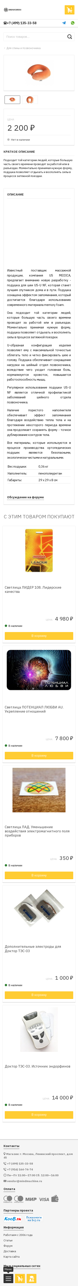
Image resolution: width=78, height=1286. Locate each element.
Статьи (8, 1240)
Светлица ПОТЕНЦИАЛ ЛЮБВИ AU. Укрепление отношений (34, 709)
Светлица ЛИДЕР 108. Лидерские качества (33, 589)
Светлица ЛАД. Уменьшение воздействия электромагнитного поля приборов (37, 831)
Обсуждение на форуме (25, 497)
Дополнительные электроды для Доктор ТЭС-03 (33, 948)
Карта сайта (12, 1256)
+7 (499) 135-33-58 (20, 23)
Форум (8, 1245)
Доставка (10, 1251)
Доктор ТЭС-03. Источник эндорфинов (37, 1066)
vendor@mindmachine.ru (24, 1181)
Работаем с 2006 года (18, 1235)
